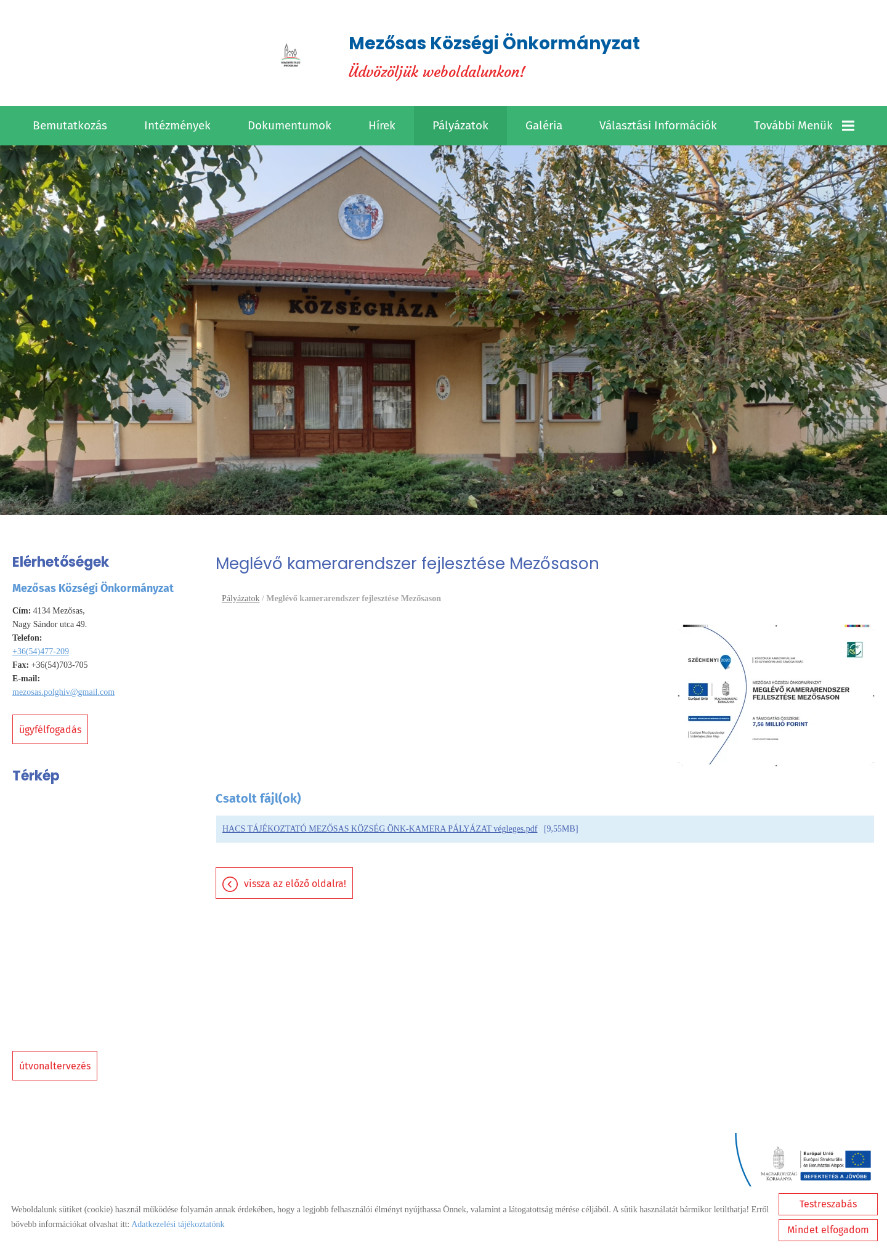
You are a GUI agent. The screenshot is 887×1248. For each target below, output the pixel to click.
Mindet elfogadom (828, 1230)
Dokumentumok (289, 125)
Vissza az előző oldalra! (295, 883)
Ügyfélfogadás (50, 729)
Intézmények (177, 125)
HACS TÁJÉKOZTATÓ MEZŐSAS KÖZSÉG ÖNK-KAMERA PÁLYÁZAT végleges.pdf (379, 828)
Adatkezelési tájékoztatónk (177, 1224)
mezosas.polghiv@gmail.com (63, 692)
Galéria (543, 125)
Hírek (381, 125)
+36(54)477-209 (40, 651)
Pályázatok (460, 125)
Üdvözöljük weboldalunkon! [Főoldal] (494, 56)
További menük (804, 125)
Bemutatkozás (70, 125)
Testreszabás (828, 1204)
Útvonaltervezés (55, 1066)
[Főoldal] (290, 56)
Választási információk (658, 125)
